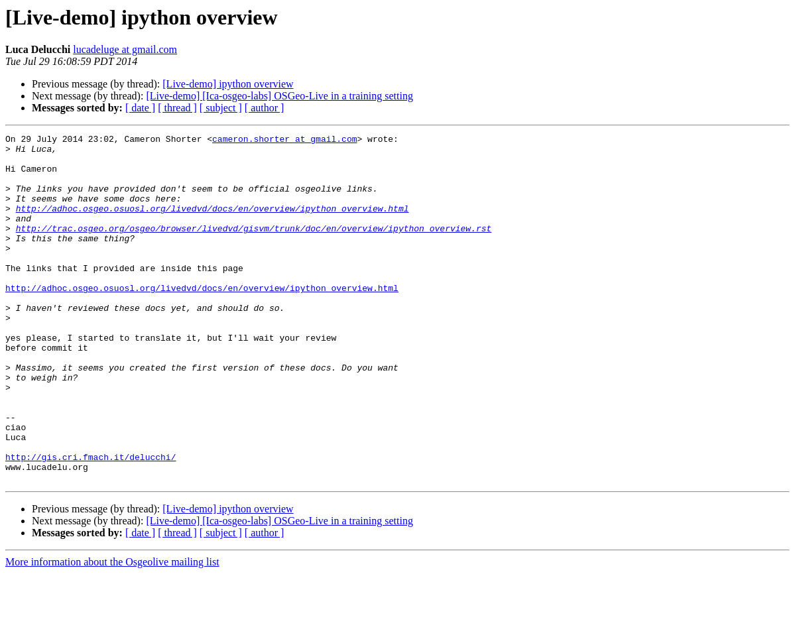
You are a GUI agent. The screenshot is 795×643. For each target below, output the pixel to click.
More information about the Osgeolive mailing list (112, 631)
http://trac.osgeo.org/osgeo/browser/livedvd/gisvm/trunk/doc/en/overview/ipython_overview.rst (254, 248)
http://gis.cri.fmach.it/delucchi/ (90, 522)
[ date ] (140, 107)
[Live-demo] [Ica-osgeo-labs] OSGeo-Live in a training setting (279, 95)
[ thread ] (177, 107)
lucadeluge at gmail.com (125, 49)
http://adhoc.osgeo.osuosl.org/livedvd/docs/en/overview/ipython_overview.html (212, 224)
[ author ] (264, 107)
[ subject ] (221, 107)
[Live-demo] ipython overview (227, 83)
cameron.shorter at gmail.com (284, 140)
